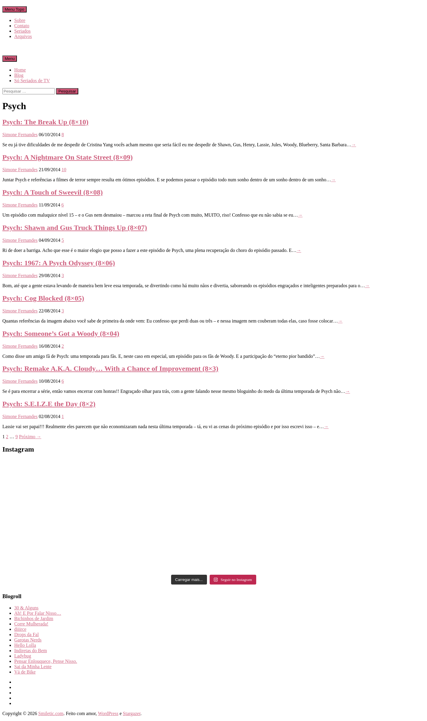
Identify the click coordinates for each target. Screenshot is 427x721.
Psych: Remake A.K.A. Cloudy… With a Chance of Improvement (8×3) (110, 368)
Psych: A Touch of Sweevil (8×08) (52, 192)
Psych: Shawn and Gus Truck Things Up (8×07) (74, 227)
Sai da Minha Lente (33, 666)
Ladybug (22, 655)
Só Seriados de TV (32, 80)
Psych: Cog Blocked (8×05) (43, 298)
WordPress (108, 713)
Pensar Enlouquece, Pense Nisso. (45, 661)
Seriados (22, 31)
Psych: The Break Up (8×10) (45, 122)
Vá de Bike (25, 671)
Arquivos (23, 36)
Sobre (19, 20)
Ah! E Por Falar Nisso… (37, 613)
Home (20, 69)
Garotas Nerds (28, 639)
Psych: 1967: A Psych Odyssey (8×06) (58, 263)
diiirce (20, 629)
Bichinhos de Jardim (33, 618)
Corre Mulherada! (31, 623)
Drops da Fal (26, 634)
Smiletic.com (50, 713)
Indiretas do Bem (30, 650)
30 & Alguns (26, 607)
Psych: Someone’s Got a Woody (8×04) (60, 333)
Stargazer (131, 713)
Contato (21, 25)
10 (64, 169)
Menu (10, 58)
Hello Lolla (25, 645)
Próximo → (30, 436)
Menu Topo (14, 9)
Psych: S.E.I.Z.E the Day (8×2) (48, 404)
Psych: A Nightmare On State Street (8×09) (67, 157)
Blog (18, 75)
